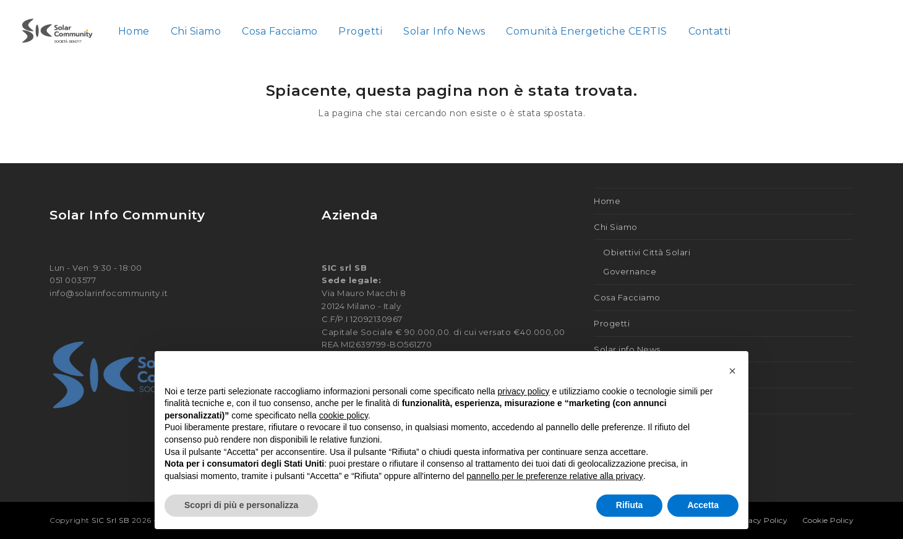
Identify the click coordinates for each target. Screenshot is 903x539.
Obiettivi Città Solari (646, 252)
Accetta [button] (703, 505)
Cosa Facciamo (627, 297)
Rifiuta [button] (629, 505)
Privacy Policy (759, 520)
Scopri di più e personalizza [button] (241, 505)
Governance (629, 271)
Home (607, 201)
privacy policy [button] (524, 391)
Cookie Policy (828, 520)
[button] (732, 371)
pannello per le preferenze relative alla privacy (554, 476)
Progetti (612, 323)
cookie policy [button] (343, 415)
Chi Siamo (616, 227)
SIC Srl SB (112, 520)
